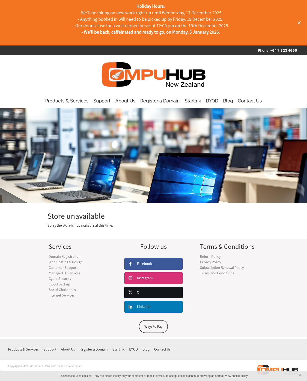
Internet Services (62, 295)
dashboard (36, 366)
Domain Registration (64, 256)
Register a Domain (160, 101)
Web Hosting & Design (66, 262)
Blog (228, 101)
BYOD (212, 101)
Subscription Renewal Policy (222, 267)
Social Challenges (62, 290)
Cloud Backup (59, 284)
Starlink (193, 101)
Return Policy (210, 256)
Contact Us (250, 101)
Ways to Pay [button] (153, 326)
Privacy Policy (210, 262)
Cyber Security (60, 278)
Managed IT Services (64, 273)
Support (101, 101)
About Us (125, 101)
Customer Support (63, 267)
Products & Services (67, 101)
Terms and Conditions (217, 273)
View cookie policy (236, 376)
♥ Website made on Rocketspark (63, 366)
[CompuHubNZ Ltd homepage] (153, 74)
